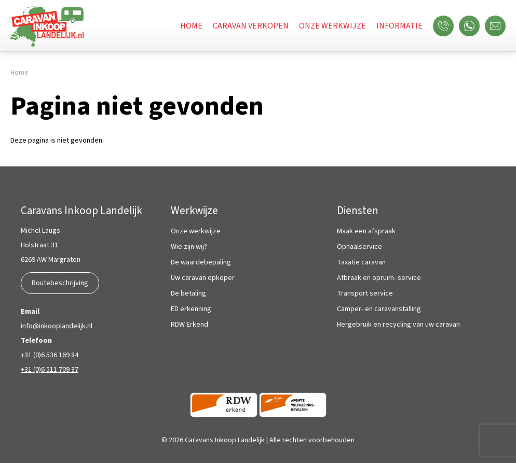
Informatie (399, 26)
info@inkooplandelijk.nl (56, 326)
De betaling (188, 294)
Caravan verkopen (251, 26)
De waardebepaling (201, 262)
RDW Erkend (189, 325)
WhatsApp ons (472, 26)
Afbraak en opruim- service (379, 278)
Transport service (365, 294)
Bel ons (446, 26)
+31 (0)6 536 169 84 (49, 355)
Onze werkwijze (332, 26)
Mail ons (498, 26)
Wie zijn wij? (189, 247)
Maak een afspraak (366, 231)
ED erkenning (191, 309)
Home (191, 26)
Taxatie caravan (361, 262)
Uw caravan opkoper (203, 278)
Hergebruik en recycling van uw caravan (398, 325)
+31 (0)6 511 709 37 (49, 369)
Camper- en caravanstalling (379, 309)
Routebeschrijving (60, 283)
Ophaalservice (359, 247)
